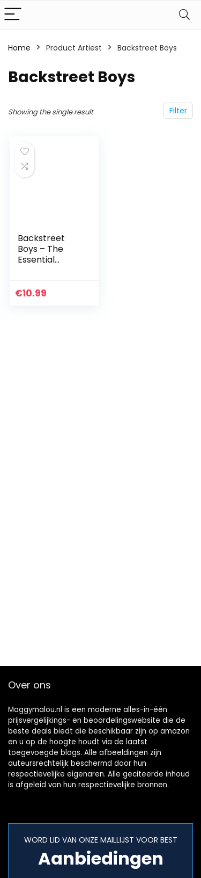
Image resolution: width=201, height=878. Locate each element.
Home (19, 47)
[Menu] (13, 15)
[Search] (184, 15)
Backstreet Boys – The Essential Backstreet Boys (41, 259)
